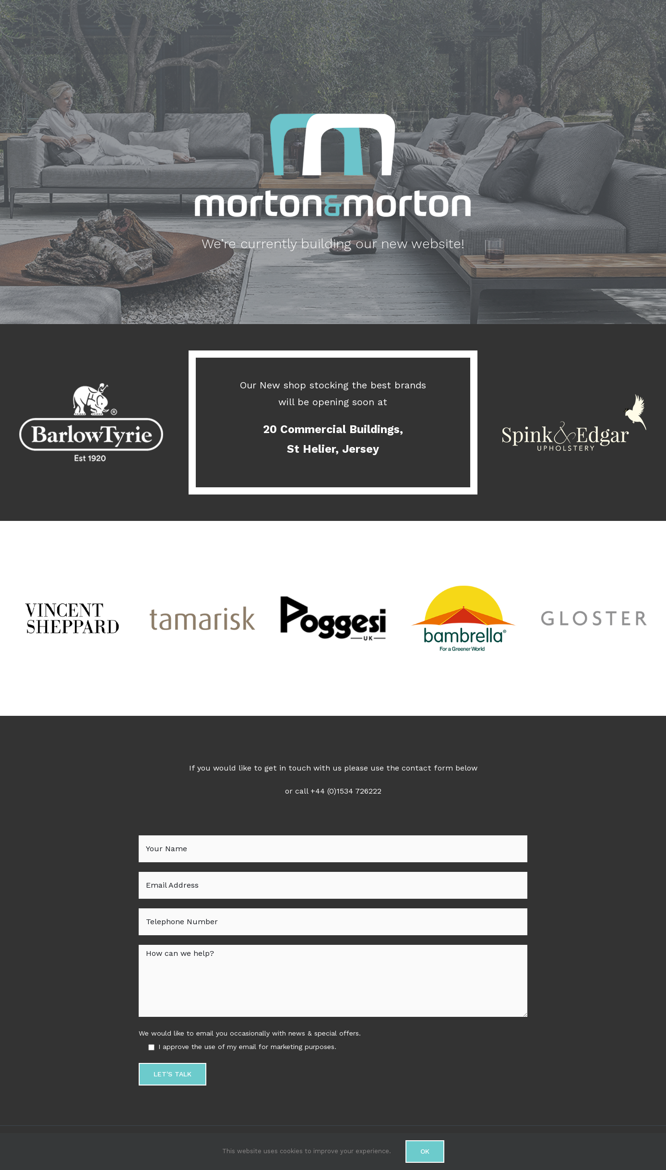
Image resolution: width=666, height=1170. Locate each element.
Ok (424, 1151)
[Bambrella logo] (463, 572)
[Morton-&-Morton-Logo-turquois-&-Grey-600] (333, 114)
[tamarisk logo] (202, 572)
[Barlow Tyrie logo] (91, 357)
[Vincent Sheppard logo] (72, 572)
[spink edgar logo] (574, 357)
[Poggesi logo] (333, 572)
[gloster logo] (594, 572)
